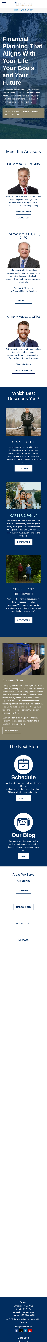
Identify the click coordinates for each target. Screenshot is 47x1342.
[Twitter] (21, 1330)
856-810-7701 (26, 1305)
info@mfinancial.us (23, 1326)
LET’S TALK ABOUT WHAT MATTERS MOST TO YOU (22, 113)
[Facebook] (16, 1330)
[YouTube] (30, 1330)
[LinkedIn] (25, 1330)
